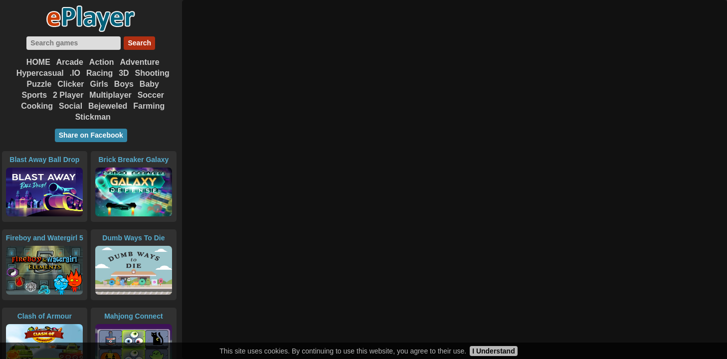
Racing (99, 73)
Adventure (140, 62)
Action (101, 62)
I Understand (493, 351)
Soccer (151, 95)
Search (139, 43)
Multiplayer (110, 95)
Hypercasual (40, 73)
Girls (99, 84)
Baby (149, 84)
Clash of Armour (44, 316)
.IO (75, 73)
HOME (38, 62)
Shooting (152, 73)
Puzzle (39, 84)
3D (124, 73)
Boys (124, 84)
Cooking (37, 106)
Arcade (69, 62)
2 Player (68, 95)
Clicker (70, 84)
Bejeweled (107, 106)
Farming (149, 106)
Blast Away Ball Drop (44, 160)
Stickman (93, 117)
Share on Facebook (91, 135)
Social (70, 106)
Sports (34, 95)
